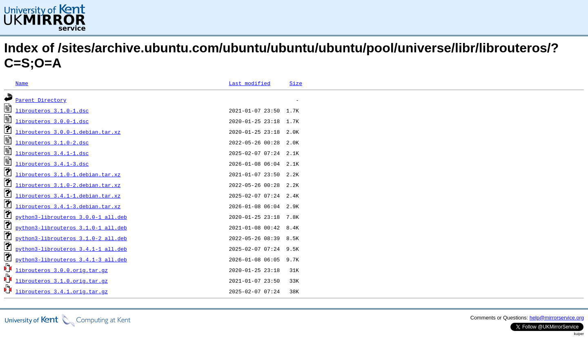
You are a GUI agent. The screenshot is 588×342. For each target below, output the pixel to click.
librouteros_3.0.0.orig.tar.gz (62, 270)
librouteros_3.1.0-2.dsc (52, 142)
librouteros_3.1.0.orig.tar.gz (62, 280)
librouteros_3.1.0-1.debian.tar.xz (68, 174)
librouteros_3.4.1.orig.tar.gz (62, 291)
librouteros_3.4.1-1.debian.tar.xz (68, 195)
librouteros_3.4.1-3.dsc (52, 163)
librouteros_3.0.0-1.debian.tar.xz (68, 131)
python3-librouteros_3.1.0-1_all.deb (71, 227)
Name (22, 83)
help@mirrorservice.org (557, 318)
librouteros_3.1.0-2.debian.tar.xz (68, 185)
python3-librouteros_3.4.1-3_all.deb (71, 259)
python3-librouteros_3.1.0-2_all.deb (71, 238)
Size (296, 83)
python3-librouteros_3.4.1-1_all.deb (71, 248)
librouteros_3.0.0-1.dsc (52, 121)
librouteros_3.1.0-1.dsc (52, 110)
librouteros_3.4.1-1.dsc (52, 153)
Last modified (249, 83)
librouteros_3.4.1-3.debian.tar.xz (68, 206)
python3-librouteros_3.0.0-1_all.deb (71, 216)
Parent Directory (41, 100)
